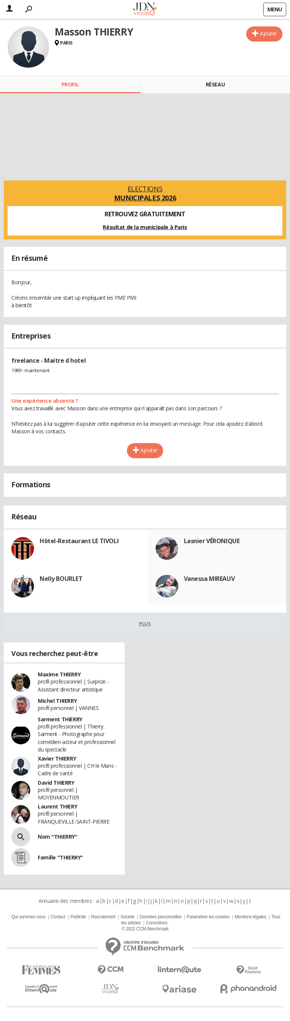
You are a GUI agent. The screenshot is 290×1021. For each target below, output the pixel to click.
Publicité (78, 916)
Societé (127, 916)
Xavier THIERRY (57, 758)
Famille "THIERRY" (60, 857)
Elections (145, 193)
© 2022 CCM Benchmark (144, 929)
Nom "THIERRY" (57, 836)
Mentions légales (250, 916)
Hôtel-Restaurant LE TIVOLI (79, 541)
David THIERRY (56, 782)
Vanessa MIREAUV (209, 578)
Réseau (215, 84)
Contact (58, 916)
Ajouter (268, 33)
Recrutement (103, 916)
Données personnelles (161, 916)
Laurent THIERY (57, 806)
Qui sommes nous (28, 916)
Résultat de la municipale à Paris (145, 227)
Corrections (156, 923)
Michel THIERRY (57, 700)
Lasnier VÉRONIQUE (212, 541)
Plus (145, 623)
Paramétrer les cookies (208, 916)
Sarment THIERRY (60, 719)
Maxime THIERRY (59, 674)
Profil (70, 84)
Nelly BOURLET (61, 578)
